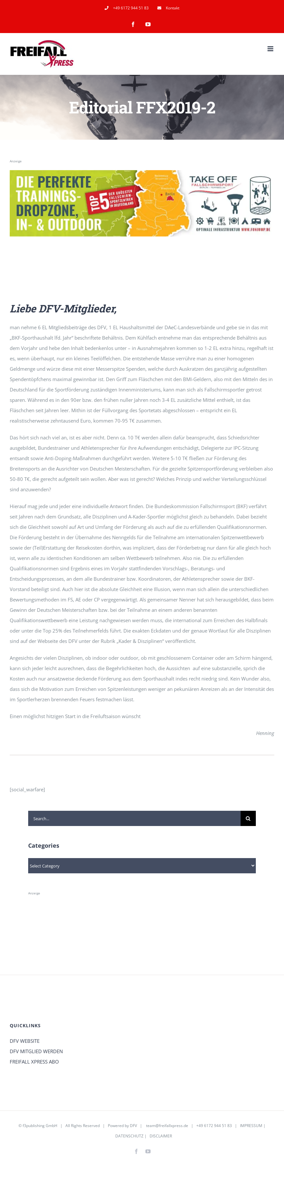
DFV (133, 1125)
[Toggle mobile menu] (270, 48)
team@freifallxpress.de (167, 1125)
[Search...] (134, 818)
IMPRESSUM (251, 1125)
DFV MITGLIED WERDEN (36, 1051)
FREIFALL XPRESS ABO (34, 1061)
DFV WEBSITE (25, 1041)
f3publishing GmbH (40, 1125)
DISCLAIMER (161, 1136)
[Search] (248, 818)
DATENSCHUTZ (129, 1136)
